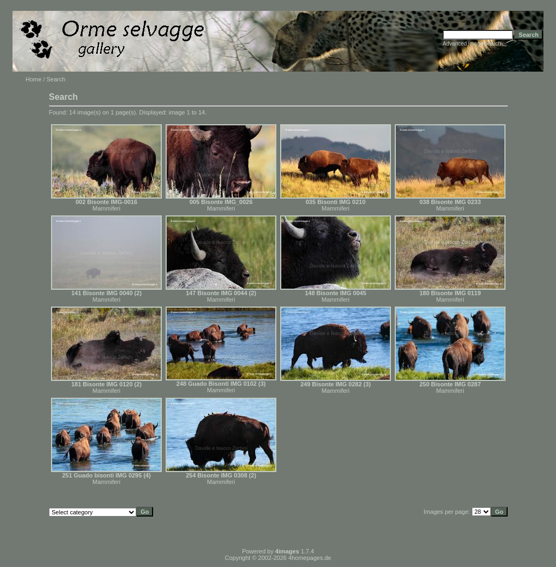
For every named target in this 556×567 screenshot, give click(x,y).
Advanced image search (472, 44)
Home (33, 79)
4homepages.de (309, 558)
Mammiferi (106, 208)
